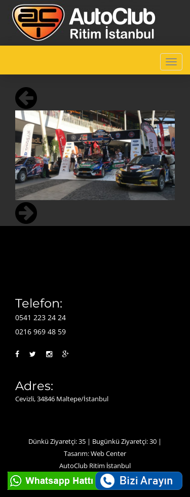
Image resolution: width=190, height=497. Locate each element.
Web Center (108, 453)
